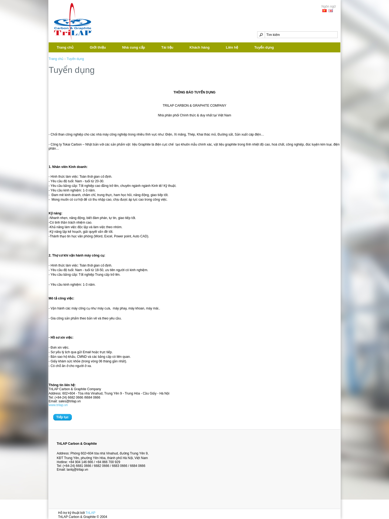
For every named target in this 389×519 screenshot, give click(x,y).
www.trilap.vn (58, 405)
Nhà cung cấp (133, 47)
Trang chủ (65, 47)
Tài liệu (167, 47)
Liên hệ (232, 47)
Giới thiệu (98, 47)
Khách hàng (200, 47)
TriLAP (90, 513)
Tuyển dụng (264, 47)
